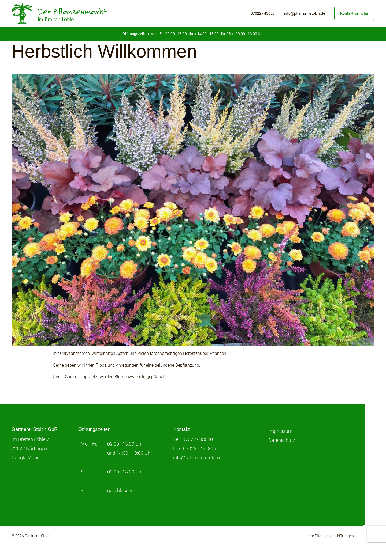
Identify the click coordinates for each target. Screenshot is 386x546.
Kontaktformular (354, 13)
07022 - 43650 (263, 13)
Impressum (280, 431)
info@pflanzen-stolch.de (304, 13)
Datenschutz (281, 440)
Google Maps (25, 457)
